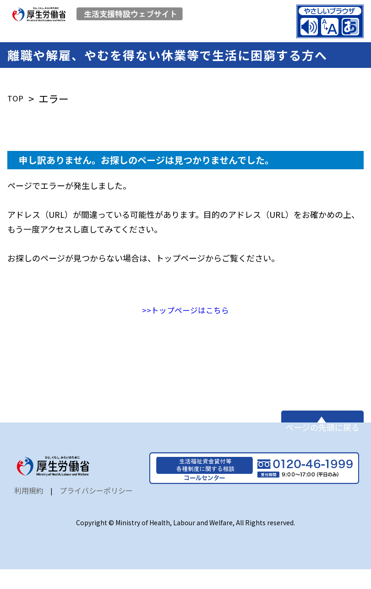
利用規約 (29, 510)
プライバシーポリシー (96, 510)
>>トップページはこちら (185, 316)
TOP (17, 105)
